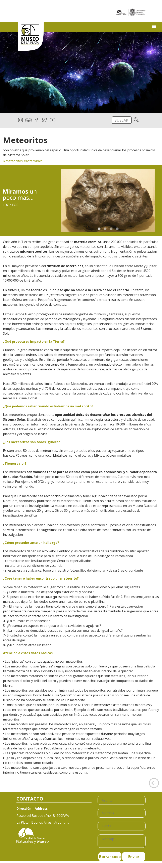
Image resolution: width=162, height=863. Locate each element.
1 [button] (99, 229)
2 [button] (105, 229)
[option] (108, 200)
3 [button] (111, 229)
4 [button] (117, 229)
